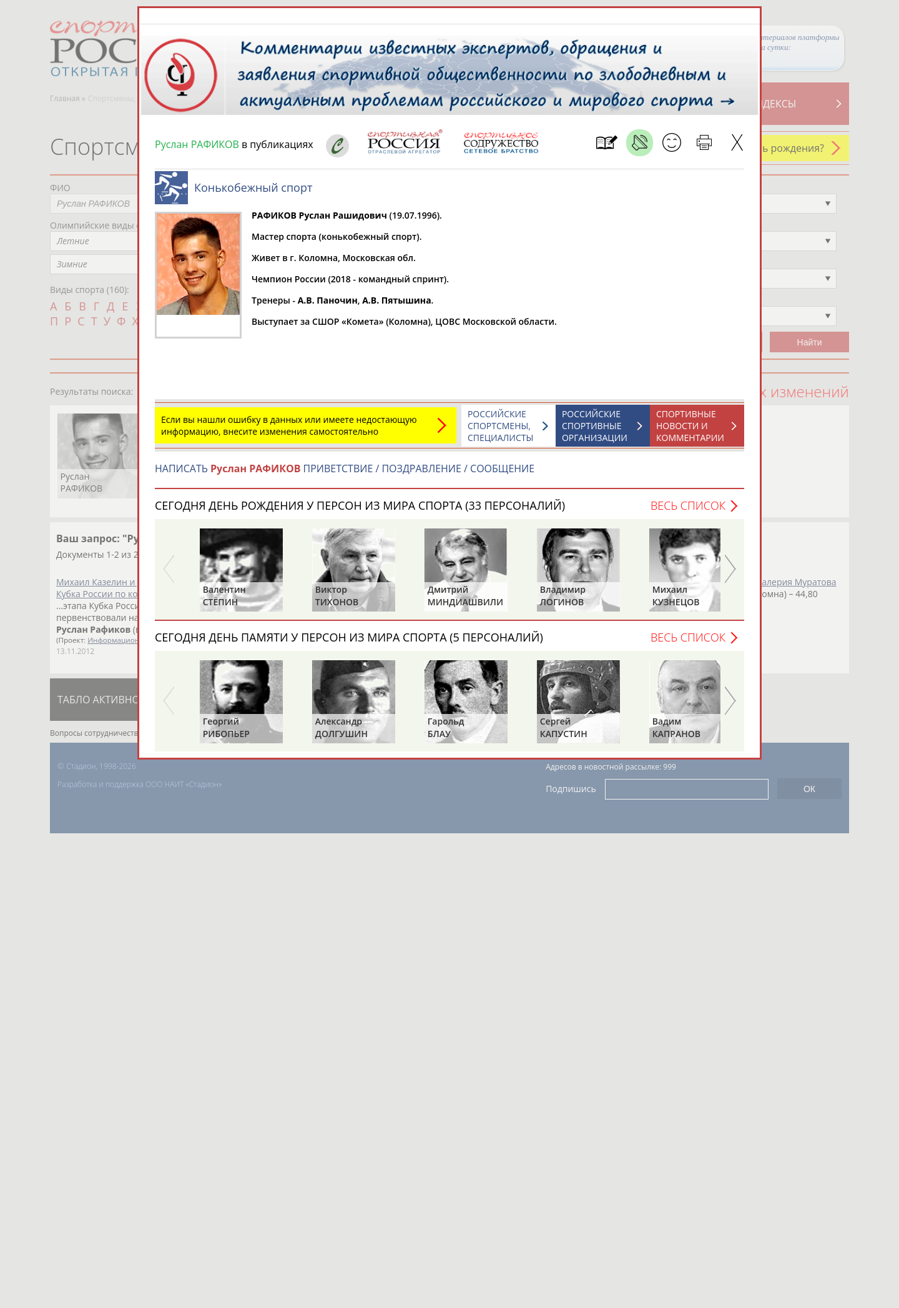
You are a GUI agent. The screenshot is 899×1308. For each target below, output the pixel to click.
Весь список (688, 505)
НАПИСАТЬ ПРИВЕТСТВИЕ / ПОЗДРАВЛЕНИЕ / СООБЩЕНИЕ (344, 468)
